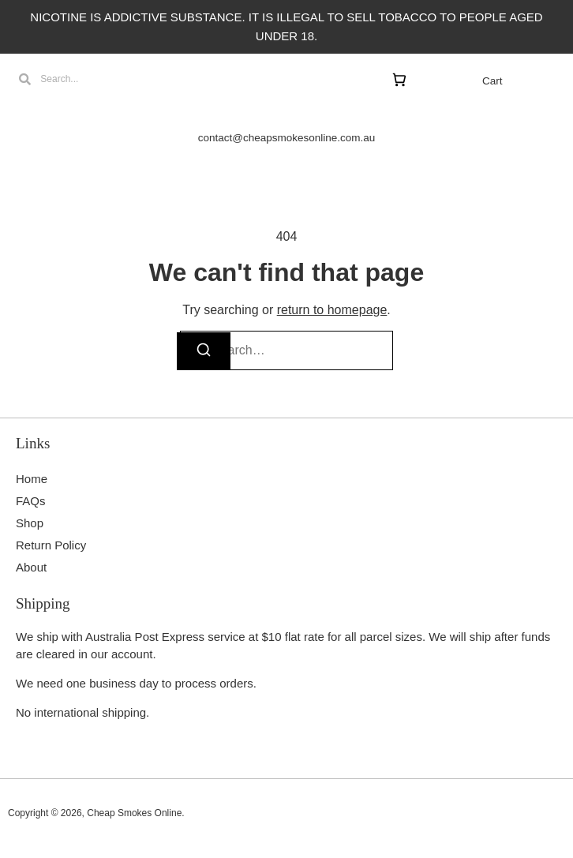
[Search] (203, 351)
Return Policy (51, 545)
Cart (492, 81)
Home (31, 478)
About (31, 567)
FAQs (31, 501)
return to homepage (332, 310)
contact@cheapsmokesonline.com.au (287, 138)
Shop (29, 523)
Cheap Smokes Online (134, 813)
